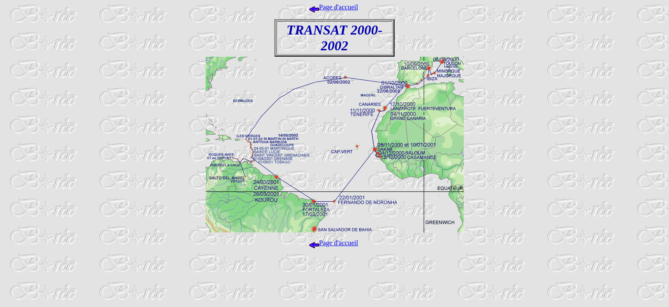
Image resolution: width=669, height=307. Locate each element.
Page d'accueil (333, 7)
